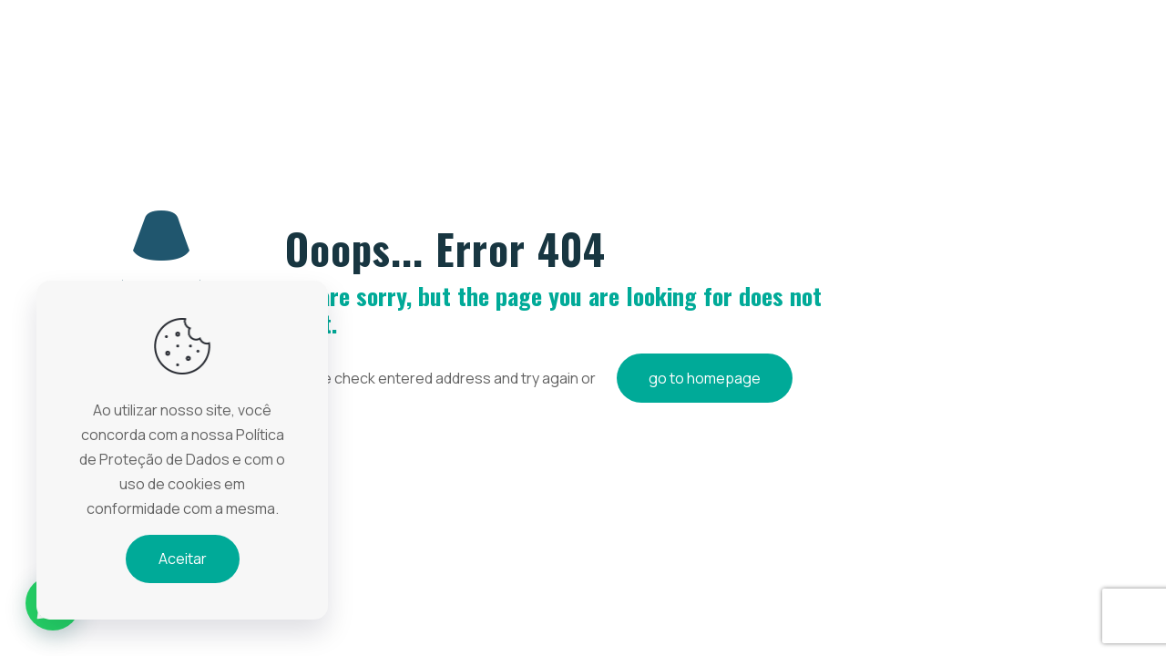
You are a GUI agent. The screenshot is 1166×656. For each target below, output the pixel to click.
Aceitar (183, 558)
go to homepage (705, 378)
